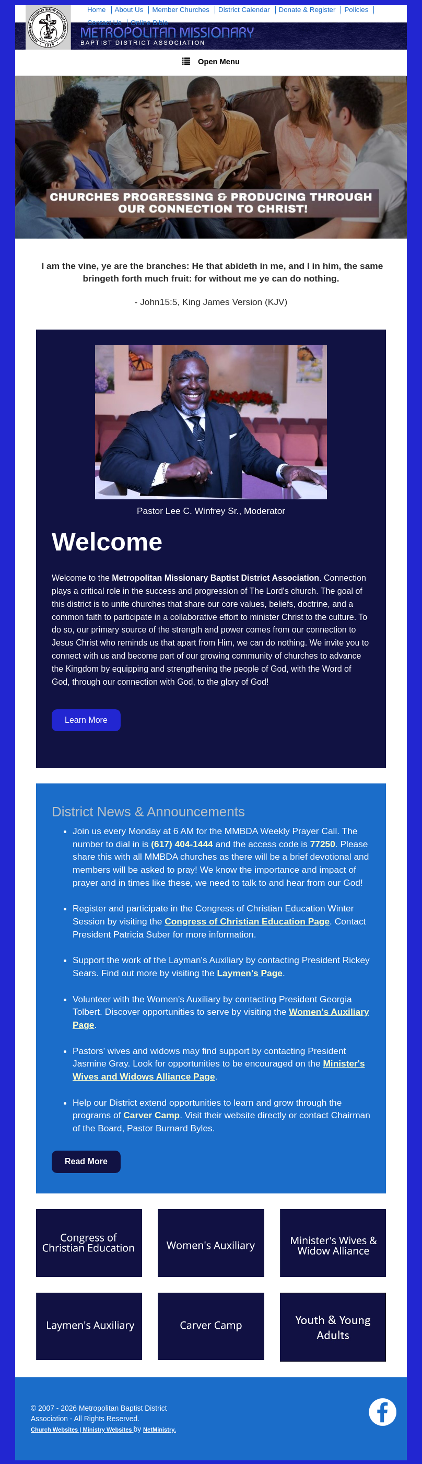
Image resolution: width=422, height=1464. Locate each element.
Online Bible (149, 23)
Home (96, 10)
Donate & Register (307, 10)
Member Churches (180, 10)
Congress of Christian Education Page (247, 921)
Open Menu (211, 61)
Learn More (86, 720)
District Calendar (244, 10)
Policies (356, 10)
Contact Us (104, 23)
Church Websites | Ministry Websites (82, 1429)
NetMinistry (158, 1429)
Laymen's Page (249, 973)
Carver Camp (151, 1115)
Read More (86, 1161)
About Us (129, 10)
